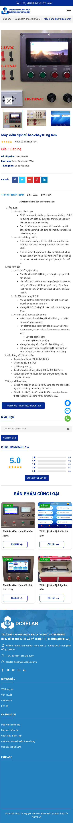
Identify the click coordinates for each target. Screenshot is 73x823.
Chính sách (6, 700)
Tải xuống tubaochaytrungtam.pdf (23, 405)
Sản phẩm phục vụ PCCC (27, 19)
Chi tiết (15, 544)
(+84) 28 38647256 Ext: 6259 (34, 3)
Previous (4, 72)
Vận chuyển (6, 695)
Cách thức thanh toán (11, 735)
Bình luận (32, 195)
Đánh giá (46, 195)
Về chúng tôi (7, 689)
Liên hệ (4, 706)
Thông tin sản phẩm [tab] (12, 195)
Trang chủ (6, 19)
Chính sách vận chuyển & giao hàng (18, 741)
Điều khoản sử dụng (10, 724)
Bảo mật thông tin (9, 730)
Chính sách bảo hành (11, 747)
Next (69, 72)
